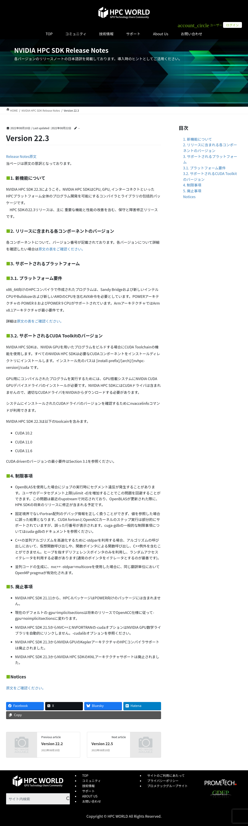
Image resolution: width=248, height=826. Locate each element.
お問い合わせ (91, 801)
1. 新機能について (197, 139)
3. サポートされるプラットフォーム (210, 159)
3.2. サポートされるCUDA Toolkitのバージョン (210, 176)
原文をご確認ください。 (26, 688)
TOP (85, 775)
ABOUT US (89, 796)
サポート (88, 791)
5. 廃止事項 (192, 190)
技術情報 (88, 786)
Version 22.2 (52, 743)
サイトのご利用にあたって (166, 775)
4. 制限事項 (192, 185)
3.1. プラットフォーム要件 (204, 168)
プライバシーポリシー (163, 780)
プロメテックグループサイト (167, 786)
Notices (189, 196)
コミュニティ (91, 780)
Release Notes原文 (21, 156)
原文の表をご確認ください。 (61, 249)
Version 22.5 (102, 743)
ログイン (232, 25)
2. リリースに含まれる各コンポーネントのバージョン (210, 147)
